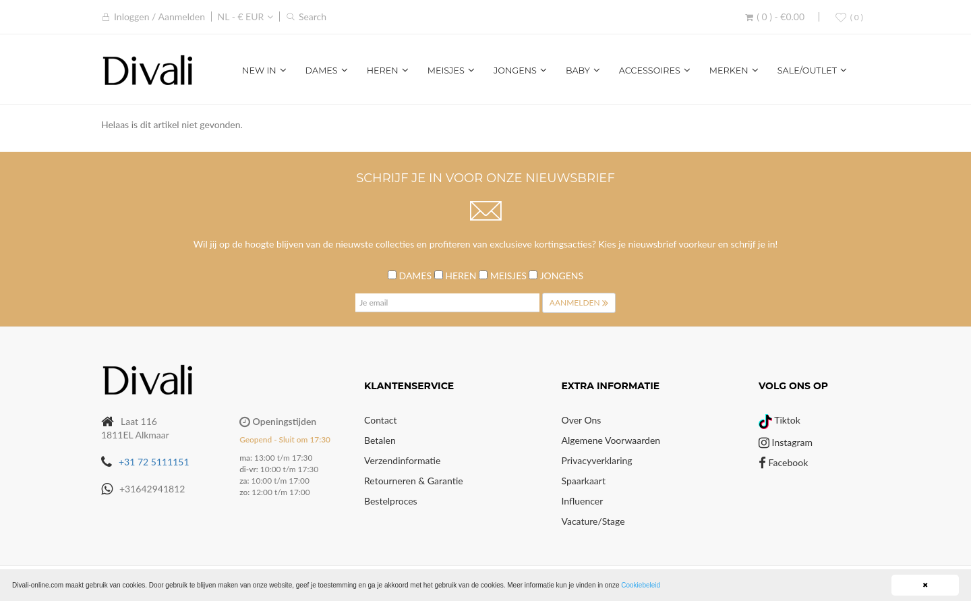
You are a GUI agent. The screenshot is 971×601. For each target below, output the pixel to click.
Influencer (583, 501)
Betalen (380, 440)
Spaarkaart (584, 480)
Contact (380, 420)
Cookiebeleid (640, 585)
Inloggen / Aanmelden (159, 16)
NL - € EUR (241, 16)
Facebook (783, 462)
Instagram (786, 442)
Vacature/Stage (593, 521)
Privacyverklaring (597, 460)
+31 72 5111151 (154, 461)
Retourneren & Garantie (413, 480)
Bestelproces (390, 501)
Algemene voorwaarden (611, 440)
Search (312, 16)
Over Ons (581, 420)
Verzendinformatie (402, 460)
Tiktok (779, 420)
